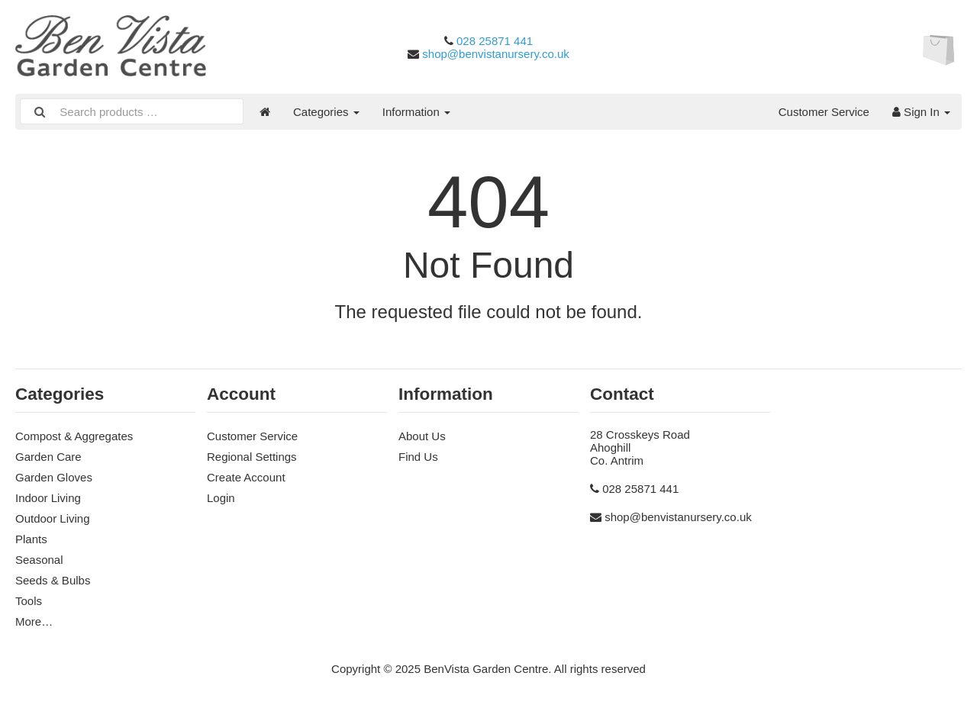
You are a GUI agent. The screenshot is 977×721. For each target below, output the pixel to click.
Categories (326, 111)
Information (416, 111)
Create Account (246, 477)
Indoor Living (48, 497)
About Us (422, 436)
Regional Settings (252, 456)
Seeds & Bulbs (52, 580)
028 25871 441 (494, 40)
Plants (31, 539)
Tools (28, 600)
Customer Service (824, 111)
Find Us (418, 456)
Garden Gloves (53, 477)
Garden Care (48, 456)
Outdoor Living (52, 518)
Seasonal (39, 559)
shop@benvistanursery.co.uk (495, 53)
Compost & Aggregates (74, 436)
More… (34, 621)
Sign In (921, 111)
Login (221, 497)
